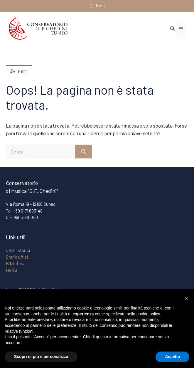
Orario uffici (17, 257)
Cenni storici (18, 250)
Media (11, 270)
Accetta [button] (172, 356)
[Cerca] (83, 152)
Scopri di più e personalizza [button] (41, 356)
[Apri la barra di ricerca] (172, 28)
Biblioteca (16, 263)
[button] (186, 298)
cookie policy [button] (148, 314)
